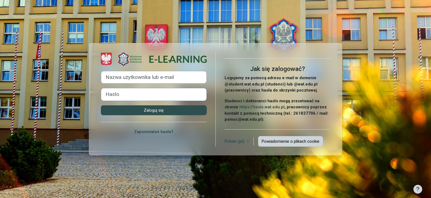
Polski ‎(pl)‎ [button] (235, 141)
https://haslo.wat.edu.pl (261, 107)
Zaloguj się (154, 110)
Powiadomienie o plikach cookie (290, 141)
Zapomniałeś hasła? (153, 131)
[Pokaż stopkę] (417, 189)
